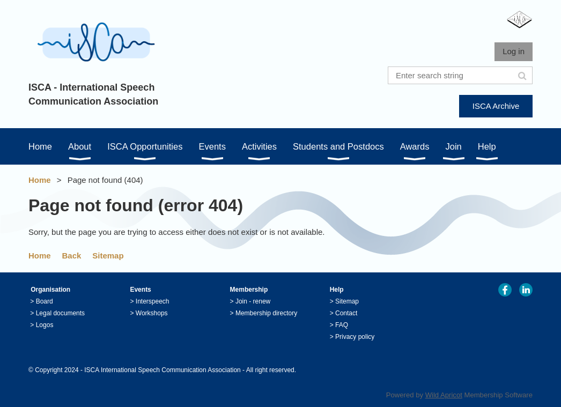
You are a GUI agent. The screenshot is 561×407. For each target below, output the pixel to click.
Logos (45, 325)
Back (72, 255)
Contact (346, 313)
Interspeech (152, 301)
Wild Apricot (443, 395)
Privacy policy (354, 337)
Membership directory (266, 313)
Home (39, 179)
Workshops (152, 313)
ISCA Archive (496, 105)
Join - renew (252, 301)
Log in (514, 51)
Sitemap (107, 255)
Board (44, 301)
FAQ (341, 325)
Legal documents (60, 313)
